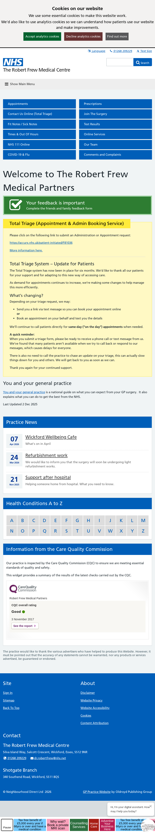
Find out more (117, 36)
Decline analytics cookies (83, 36)
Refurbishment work (46, 455)
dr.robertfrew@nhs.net (48, 758)
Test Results (92, 124)
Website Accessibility (95, 708)
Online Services (94, 134)
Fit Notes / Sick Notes (22, 124)
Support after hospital (48, 477)
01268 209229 (120, 51)
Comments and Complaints (102, 154)
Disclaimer (88, 693)
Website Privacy (92, 700)
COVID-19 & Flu (18, 154)
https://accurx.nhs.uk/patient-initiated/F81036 (41, 243)
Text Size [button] (144, 51)
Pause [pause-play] (7, 827)
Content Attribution (95, 723)
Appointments (18, 104)
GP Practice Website (97, 792)
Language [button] (96, 51)
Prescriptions (93, 104)
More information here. (26, 250)
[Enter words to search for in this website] (120, 62)
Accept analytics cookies (42, 36)
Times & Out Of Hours (23, 134)
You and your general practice (24, 392)
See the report (22, 626)
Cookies (86, 715)
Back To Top (11, 708)
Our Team (90, 144)
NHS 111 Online (19, 144)
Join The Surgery (95, 114)
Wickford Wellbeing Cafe (51, 437)
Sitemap (8, 700)
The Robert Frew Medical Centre (36, 70)
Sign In (8, 693)
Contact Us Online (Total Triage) (30, 114)
